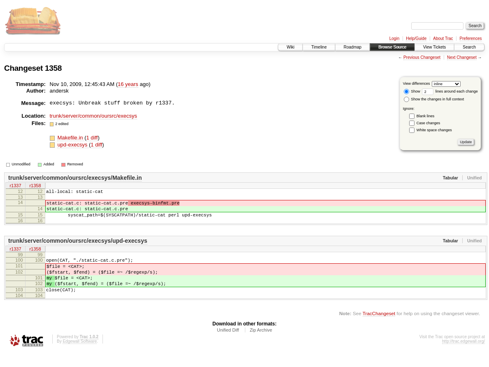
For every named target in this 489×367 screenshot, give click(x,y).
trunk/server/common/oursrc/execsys (93, 116)
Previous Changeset (421, 57)
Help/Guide (416, 38)
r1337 (15, 186)
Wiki (290, 47)
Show (412, 91)
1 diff (92, 138)
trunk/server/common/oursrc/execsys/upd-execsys (77, 247)
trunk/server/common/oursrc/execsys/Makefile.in (75, 177)
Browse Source (392, 47)
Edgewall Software (80, 356)
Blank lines (426, 116)
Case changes (428, 123)
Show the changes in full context (434, 99)
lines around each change (450, 91)
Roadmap (352, 47)
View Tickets (434, 47)
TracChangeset (379, 328)
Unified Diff (228, 344)
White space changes (434, 130)
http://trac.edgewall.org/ (463, 356)
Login (394, 38)
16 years (128, 84)
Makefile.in (70, 138)
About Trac (443, 38)
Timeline (318, 47)
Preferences (471, 38)
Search (469, 47)
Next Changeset (462, 57)
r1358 (35, 186)
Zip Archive (261, 344)
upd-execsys (73, 145)
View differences (416, 83)
